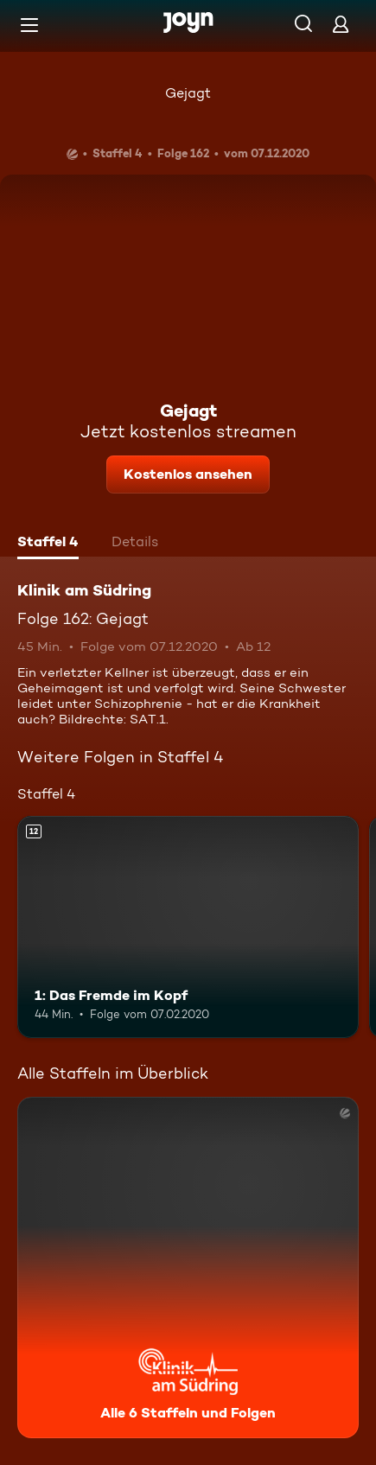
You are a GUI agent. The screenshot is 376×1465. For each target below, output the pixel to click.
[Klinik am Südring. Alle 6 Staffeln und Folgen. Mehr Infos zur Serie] (188, 1267)
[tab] (48, 543)
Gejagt (188, 93)
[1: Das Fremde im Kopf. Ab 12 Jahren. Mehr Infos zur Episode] (188, 927)
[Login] (340, 24)
